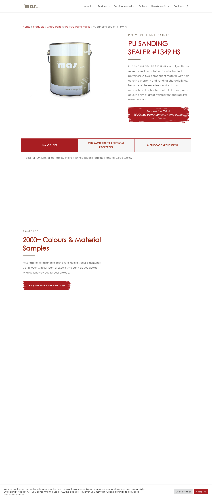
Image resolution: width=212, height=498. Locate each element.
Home (26, 26)
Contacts (178, 6)
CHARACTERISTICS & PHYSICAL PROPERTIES (106, 145)
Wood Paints (55, 26)
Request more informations (47, 285)
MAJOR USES (49, 145)
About (87, 6)
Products (102, 6)
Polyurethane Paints (77, 26)
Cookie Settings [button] (183, 491)
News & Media (158, 6)
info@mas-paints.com (147, 114)
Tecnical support (123, 6)
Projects (143, 6)
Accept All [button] (201, 491)
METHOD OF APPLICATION (162, 145)
